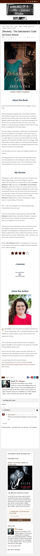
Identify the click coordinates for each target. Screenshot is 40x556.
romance (25, 26)
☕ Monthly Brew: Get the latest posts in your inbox (19, 512)
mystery (15, 26)
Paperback (26, 92)
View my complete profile (14, 545)
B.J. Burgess (19, 529)
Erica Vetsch (11, 414)
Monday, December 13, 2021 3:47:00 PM (24, 414)
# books (7, 377)
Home (4, 26)
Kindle (19, 92)
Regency (20, 26)
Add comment (4, 423)
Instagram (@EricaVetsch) (21, 364)
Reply (9, 419)
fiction (11, 26)
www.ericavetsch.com (7, 362)
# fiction (12, 377)
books (7, 26)
